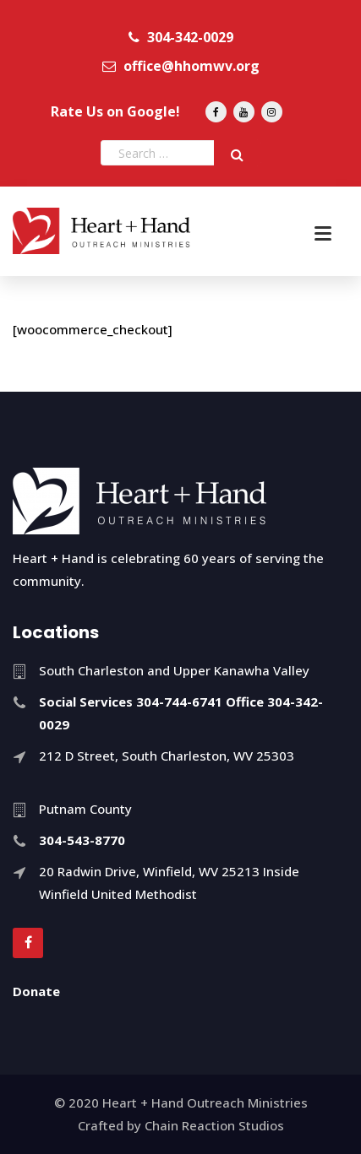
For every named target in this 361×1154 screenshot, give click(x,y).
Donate (36, 991)
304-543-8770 (82, 840)
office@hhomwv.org (181, 66)
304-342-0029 (181, 37)
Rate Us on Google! (115, 111)
